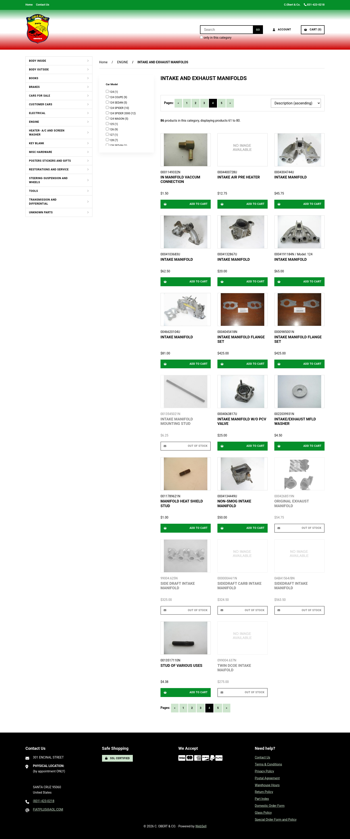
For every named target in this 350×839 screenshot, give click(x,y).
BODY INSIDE (37, 60)
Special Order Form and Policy (276, 819)
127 (112, 134)
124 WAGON (117, 118)
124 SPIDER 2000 (120, 113)
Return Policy (264, 792)
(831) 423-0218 (43, 801)
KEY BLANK (36, 143)
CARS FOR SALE (39, 95)
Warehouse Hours (267, 785)
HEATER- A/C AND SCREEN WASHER (47, 132)
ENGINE (34, 121)
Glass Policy (263, 812)
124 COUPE (116, 97)
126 (112, 129)
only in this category (215, 37)
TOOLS (33, 191)
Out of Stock (186, 445)
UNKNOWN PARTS (41, 212)
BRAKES (34, 87)
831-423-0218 (314, 4)
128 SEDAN (116, 145)
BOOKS (33, 78)
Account (282, 29)
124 (112, 91)
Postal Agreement (267, 778)
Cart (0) (312, 29)
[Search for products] (226, 29)
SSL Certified (117, 758)
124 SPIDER (116, 108)
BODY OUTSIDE (39, 69)
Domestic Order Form (270, 805)
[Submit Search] (258, 29)
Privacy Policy (264, 771)
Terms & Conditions (268, 764)
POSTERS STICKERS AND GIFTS (50, 160)
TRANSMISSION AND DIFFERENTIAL (42, 201)
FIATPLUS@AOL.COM (48, 809)
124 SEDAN (116, 102)
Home (29, 4)
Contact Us (42, 4)
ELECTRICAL (37, 113)
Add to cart (186, 204)
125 (112, 124)
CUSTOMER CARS (40, 104)
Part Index (262, 799)
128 (112, 140)
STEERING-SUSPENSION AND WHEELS (48, 180)
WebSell (200, 826)
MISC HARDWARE (40, 152)
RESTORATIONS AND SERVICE (49, 169)
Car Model (112, 84)
